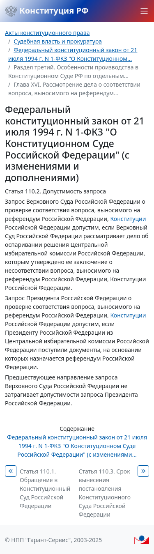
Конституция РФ (47, 11)
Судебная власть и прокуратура (58, 41)
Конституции (128, 219)
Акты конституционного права (47, 33)
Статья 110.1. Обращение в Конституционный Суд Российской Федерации (45, 488)
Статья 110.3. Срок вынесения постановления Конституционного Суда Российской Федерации (105, 492)
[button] (144, 11)
